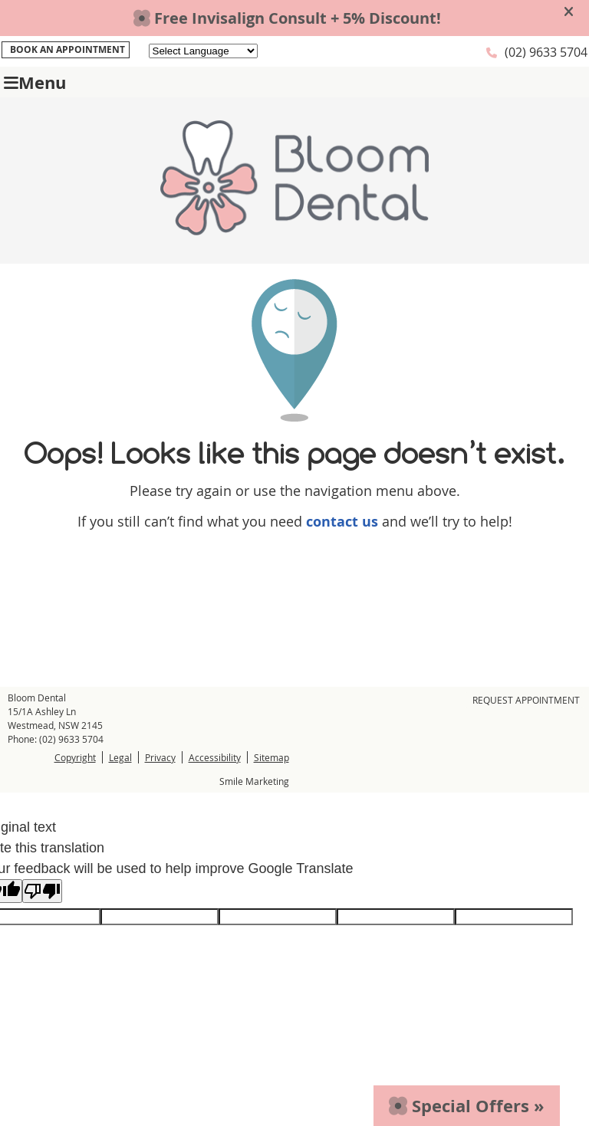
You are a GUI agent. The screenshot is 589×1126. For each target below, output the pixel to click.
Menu (35, 82)
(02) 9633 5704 (546, 52)
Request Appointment (526, 700)
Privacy (160, 757)
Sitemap (271, 757)
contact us (342, 521)
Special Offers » (467, 1106)
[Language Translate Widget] (203, 51)
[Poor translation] (42, 891)
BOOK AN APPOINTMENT (67, 49)
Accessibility (215, 757)
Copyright (75, 757)
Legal (120, 757)
